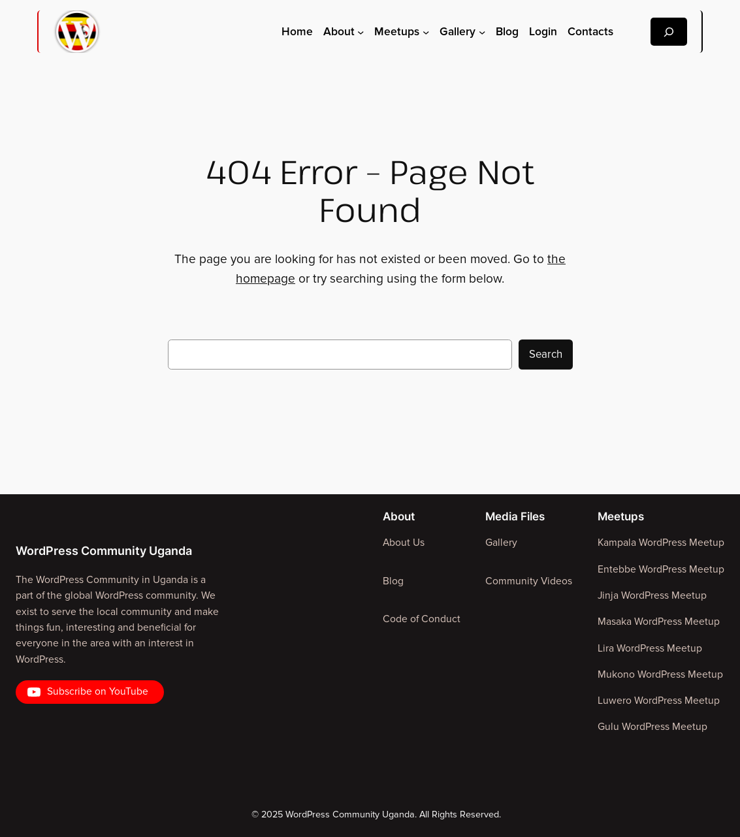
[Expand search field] (669, 32)
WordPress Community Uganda (104, 550)
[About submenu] (360, 31)
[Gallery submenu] (482, 31)
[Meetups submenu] (426, 31)
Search (545, 354)
